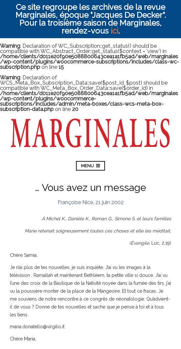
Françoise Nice (75, 202)
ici (114, 31)
